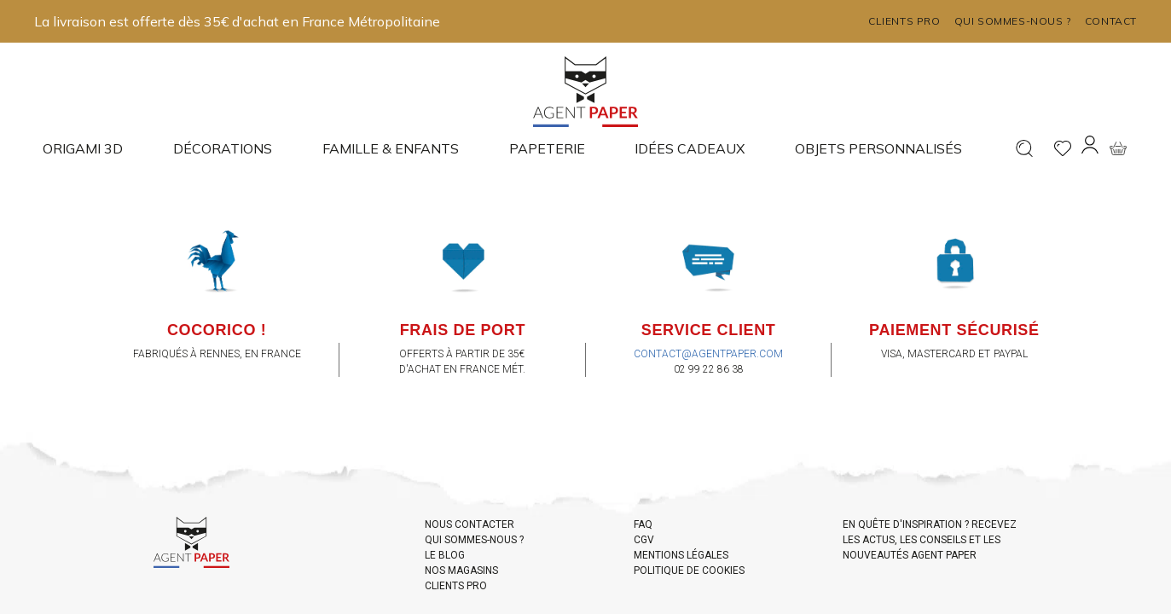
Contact (1111, 20)
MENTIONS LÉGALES (681, 555)
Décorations (222, 148)
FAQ (643, 524)
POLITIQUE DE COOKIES (689, 570)
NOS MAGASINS (461, 570)
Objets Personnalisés (878, 148)
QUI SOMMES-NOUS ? (474, 540)
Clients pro (904, 20)
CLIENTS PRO (456, 586)
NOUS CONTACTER (469, 524)
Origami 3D (83, 148)
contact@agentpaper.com (708, 354)
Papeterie (547, 148)
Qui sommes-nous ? (1012, 20)
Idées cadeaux (690, 148)
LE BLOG (445, 555)
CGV (644, 540)
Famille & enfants (390, 148)
